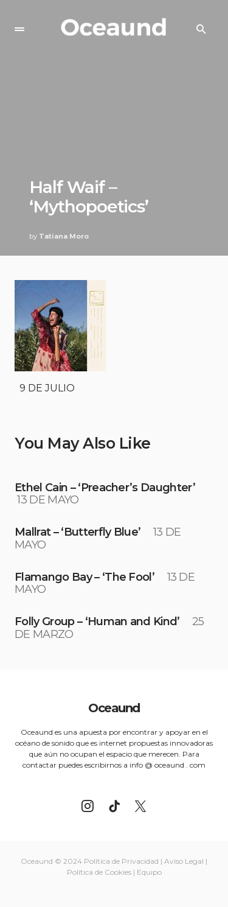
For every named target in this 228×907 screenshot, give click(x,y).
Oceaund (114, 708)
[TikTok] (114, 806)
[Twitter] (140, 806)
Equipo (149, 872)
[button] (19, 29)
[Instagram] (87, 806)
